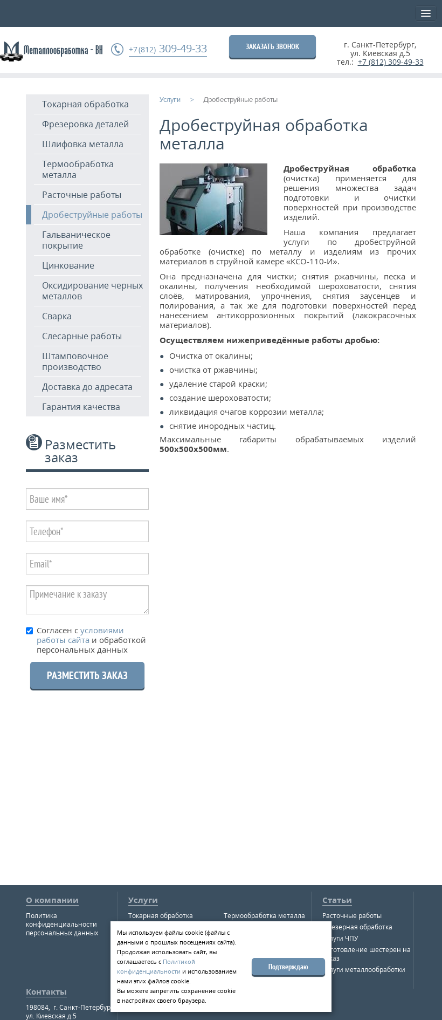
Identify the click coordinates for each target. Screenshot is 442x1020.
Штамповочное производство (75, 361)
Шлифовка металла (82, 144)
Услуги (143, 899)
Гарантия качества (81, 407)
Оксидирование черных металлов (92, 290)
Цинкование (68, 265)
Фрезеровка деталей (85, 124)
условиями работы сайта (80, 635)
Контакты (46, 991)
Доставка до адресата (87, 387)
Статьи (337, 899)
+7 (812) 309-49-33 (391, 62)
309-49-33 (168, 49)
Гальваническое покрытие (76, 240)
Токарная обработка (85, 104)
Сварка (57, 316)
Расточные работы (81, 195)
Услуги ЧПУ (340, 938)
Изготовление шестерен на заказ (366, 954)
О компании (52, 899)
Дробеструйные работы (92, 215)
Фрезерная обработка (357, 927)
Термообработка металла (78, 169)
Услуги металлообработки (363, 969)
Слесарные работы (82, 336)
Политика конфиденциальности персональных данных (62, 924)
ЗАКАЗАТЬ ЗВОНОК (272, 46)
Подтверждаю (288, 966)
